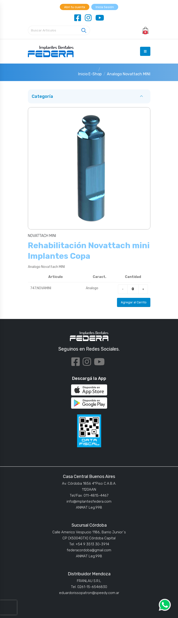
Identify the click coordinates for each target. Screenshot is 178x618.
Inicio (83, 74)
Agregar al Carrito (134, 302)
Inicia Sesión (105, 7)
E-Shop (95, 74)
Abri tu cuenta (74, 7)
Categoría (42, 96)
